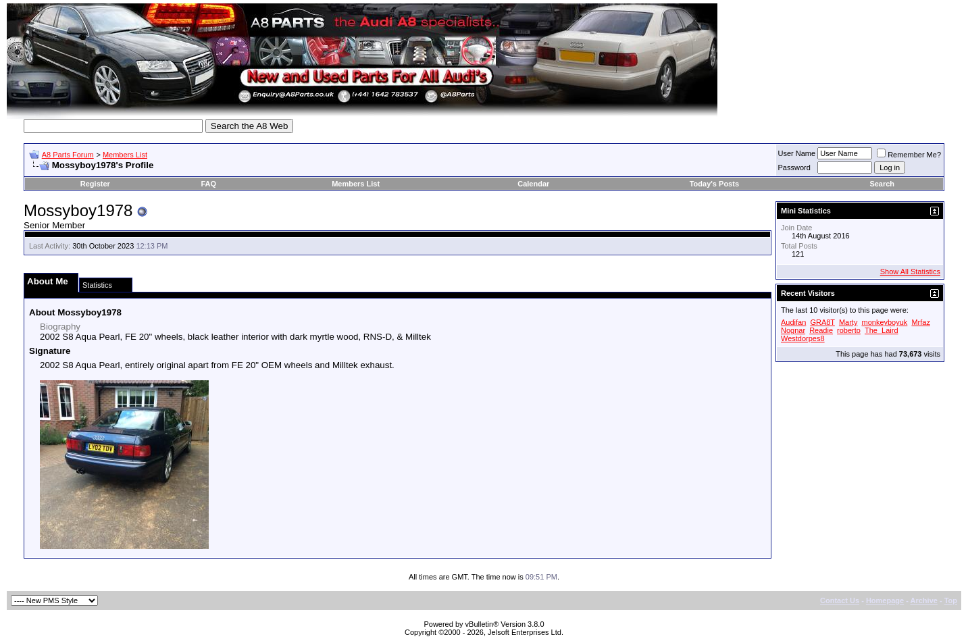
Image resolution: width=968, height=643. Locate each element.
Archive (924, 600)
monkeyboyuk (884, 322)
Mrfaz (920, 322)
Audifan (793, 322)
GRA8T (822, 322)
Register (95, 184)
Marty (848, 322)
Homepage (885, 600)
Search (881, 184)
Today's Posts (714, 184)
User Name (797, 153)
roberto (849, 330)
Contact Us (839, 600)
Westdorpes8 (803, 338)
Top (950, 600)
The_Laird (881, 330)
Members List (125, 155)
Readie (821, 330)
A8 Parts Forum (68, 155)
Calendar (533, 184)
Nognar (793, 330)
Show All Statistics (910, 271)
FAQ (209, 184)
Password (794, 167)
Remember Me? (909, 155)
